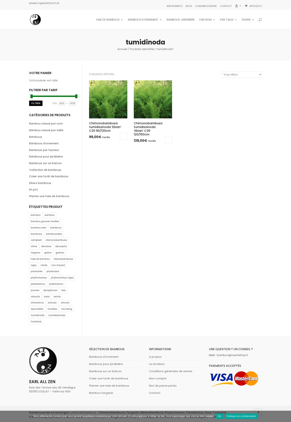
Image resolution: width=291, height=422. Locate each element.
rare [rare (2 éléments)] (63, 290)
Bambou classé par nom (46, 123)
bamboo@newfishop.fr (44, 3)
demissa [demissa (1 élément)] (46, 246)
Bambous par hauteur (44, 150)
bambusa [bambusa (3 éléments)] (36, 233)
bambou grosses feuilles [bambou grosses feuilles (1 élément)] (45, 221)
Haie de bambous (108, 19)
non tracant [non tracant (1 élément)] (58, 265)
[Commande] (241, 74)
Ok (219, 416)
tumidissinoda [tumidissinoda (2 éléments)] (56, 315)
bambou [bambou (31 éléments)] (50, 215)
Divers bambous (40, 183)
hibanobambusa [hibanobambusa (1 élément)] (63, 258)
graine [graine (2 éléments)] (48, 252)
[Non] (286, 416)
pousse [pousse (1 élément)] (35, 290)
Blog (189, 6)
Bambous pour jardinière (46, 156)
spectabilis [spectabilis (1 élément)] (37, 308)
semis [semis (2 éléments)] (57, 296)
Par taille (226, 19)
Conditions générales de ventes (170, 371)
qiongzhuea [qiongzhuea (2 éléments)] (50, 290)
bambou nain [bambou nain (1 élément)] (38, 227)
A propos (155, 357)
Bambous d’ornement (143, 19)
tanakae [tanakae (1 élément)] (52, 308)
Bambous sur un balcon (45, 163)
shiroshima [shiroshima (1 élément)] (37, 302)
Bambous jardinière (181, 19)
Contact (226, 6)
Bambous (35, 137)
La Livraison (156, 364)
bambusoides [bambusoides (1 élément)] (54, 233)
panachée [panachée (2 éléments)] (36, 271)
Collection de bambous (45, 170)
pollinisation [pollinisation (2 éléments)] (56, 283)
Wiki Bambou (174, 6)
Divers (246, 19)
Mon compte (157, 378)
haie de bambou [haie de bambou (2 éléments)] (40, 258)
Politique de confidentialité (241, 416)
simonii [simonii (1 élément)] (65, 302)
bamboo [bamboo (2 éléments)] (36, 215)
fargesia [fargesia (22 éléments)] (35, 252)
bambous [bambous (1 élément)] (55, 227)
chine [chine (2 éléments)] (34, 246)
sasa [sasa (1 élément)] (47, 296)
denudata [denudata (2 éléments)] (61, 246)
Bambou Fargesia (101, 393)
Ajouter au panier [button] (168, 140)
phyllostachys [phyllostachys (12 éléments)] (39, 277)
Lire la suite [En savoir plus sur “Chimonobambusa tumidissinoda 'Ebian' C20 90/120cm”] (123, 136)
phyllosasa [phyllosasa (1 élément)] (53, 271)
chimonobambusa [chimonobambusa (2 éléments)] (56, 240)
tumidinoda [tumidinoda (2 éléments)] (37, 315)
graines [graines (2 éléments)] (60, 252)
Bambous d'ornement (44, 143)
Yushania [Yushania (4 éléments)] (36, 321)
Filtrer (35, 103)
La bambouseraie (206, 6)
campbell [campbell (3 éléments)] (36, 240)
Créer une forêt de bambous (48, 176)
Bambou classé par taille (46, 130)
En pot (33, 189)
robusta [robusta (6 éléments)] (35, 296)
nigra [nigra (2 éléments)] (34, 265)
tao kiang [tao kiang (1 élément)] (66, 308)
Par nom (205, 19)
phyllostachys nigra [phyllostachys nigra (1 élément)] (62, 277)
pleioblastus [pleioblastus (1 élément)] (38, 283)
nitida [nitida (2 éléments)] (44, 265)
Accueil (122, 49)
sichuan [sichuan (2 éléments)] (52, 302)
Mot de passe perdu (162, 386)
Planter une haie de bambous (49, 196)
